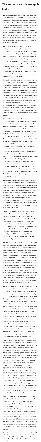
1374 (34, 436)
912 (26, 436)
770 (36, 432)
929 (34, 438)
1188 (8, 434)
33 (7, 432)
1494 (21, 438)
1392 (25, 434)
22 (3, 440)
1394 (9, 436)
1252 (4, 436)
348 (8, 438)
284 (23, 432)
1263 (13, 436)
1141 (32, 432)
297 (19, 432)
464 (7, 440)
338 (30, 436)
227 (30, 438)
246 (17, 438)
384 (11, 432)
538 (4, 432)
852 (29, 434)
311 (20, 434)
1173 (13, 438)
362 (12, 434)
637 (15, 432)
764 (25, 438)
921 (18, 436)
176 (33, 434)
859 (16, 434)
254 (4, 434)
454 (11, 440)
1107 (4, 438)
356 (27, 432)
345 (22, 436)
